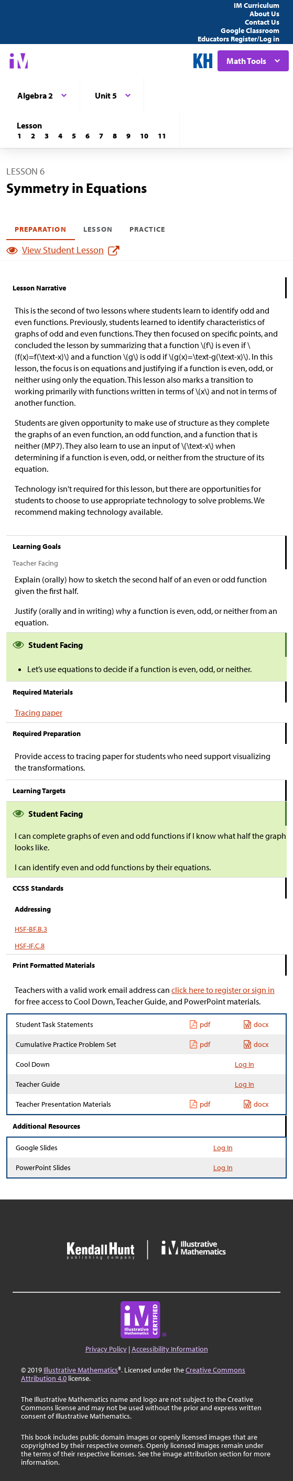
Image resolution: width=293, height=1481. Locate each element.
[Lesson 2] (33, 136)
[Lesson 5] (74, 136)
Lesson (98, 229)
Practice (147, 229)
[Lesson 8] (115, 136)
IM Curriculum (256, 5)
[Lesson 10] (144, 136)
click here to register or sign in (223, 990)
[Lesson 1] (19, 136)
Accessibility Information (170, 1349)
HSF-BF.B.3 (31, 929)
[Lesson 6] (87, 136)
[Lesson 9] (128, 136)
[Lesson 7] (101, 136)
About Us (264, 13)
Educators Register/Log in (238, 39)
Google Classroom (250, 30)
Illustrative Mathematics (81, 1370)
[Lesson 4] (60, 136)
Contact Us (262, 22)
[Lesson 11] (162, 136)
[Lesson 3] (46, 136)
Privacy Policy (106, 1349)
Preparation (41, 229)
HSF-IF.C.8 (30, 946)
